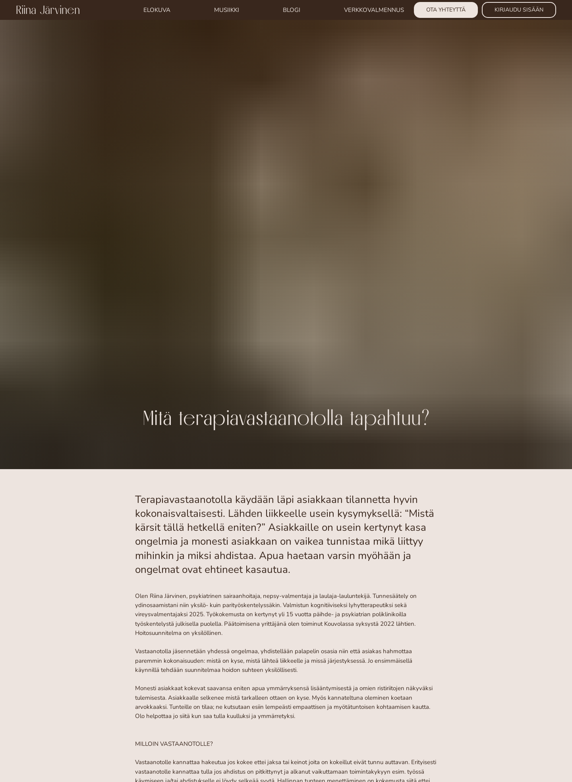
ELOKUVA (156, 10)
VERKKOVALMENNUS (374, 10)
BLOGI (291, 10)
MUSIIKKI (226, 10)
